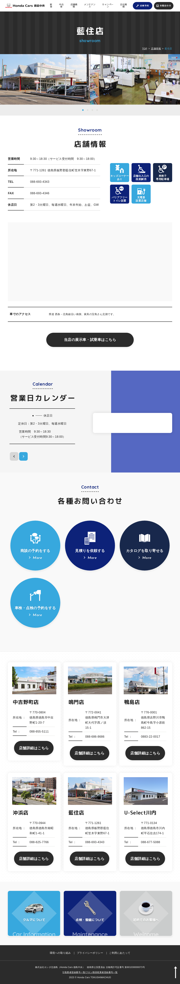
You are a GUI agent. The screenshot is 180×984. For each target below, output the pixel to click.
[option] (45, 79)
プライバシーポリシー (90, 952)
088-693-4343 (39, 181)
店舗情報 (74, 5)
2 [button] (87, 110)
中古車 (61, 5)
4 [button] (97, 110)
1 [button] (83, 110)
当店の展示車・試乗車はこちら (90, 340)
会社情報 (123, 5)
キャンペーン (107, 5)
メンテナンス (89, 5)
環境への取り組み (60, 952)
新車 (51, 5)
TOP (144, 48)
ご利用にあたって (119, 952)
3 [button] (92, 110)
